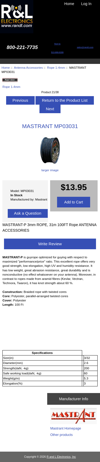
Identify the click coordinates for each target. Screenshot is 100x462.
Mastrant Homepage (65, 428)
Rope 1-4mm (56, 67)
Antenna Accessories (28, 67)
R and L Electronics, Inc (61, 456)
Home (69, 4)
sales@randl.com (85, 47)
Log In (86, 4)
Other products (61, 435)
